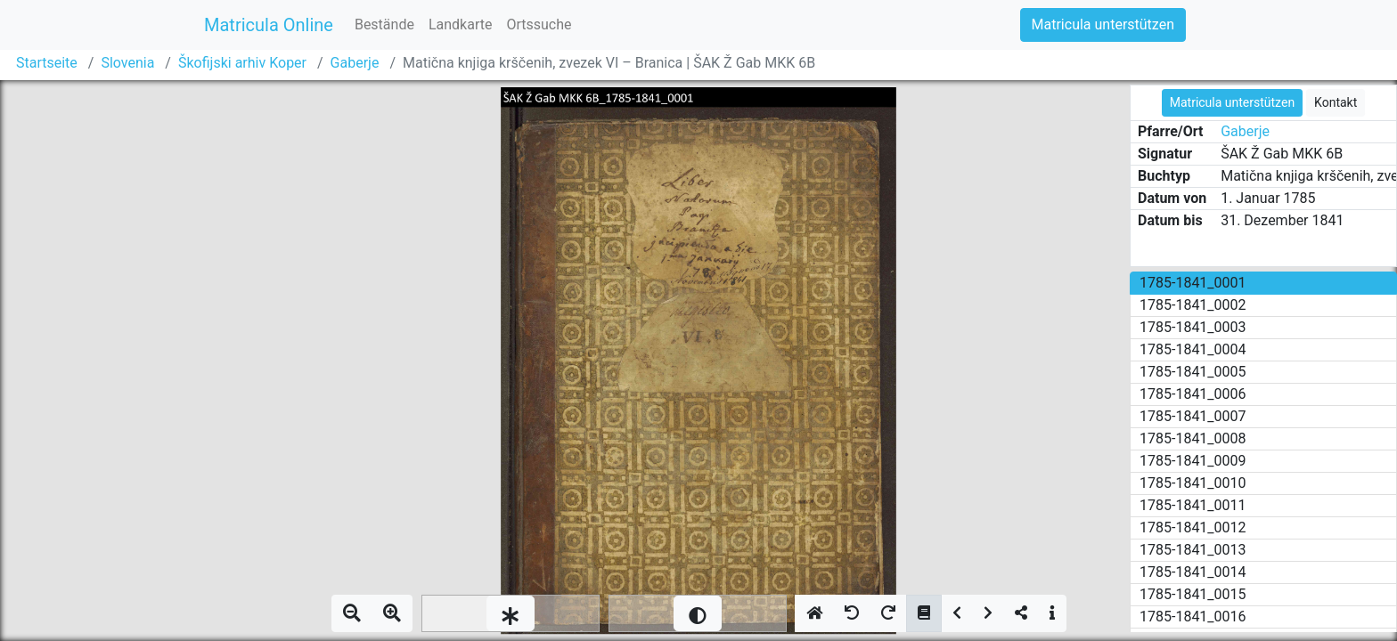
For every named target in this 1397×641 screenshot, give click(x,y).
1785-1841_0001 (1193, 282)
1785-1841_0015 (1193, 594)
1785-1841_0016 (1193, 616)
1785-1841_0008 (1193, 438)
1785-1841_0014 (1193, 572)
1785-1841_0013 (1193, 549)
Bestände (384, 24)
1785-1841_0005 (1193, 371)
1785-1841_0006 (1193, 393)
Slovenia (127, 62)
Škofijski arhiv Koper (242, 62)
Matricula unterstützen (1103, 24)
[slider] (510, 613)
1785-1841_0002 (1193, 304)
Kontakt (1335, 102)
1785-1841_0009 (1193, 460)
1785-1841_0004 (1193, 349)
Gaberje (355, 62)
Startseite (47, 62)
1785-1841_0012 (1193, 527)
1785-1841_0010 (1193, 483)
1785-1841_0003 (1193, 327)
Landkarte (461, 24)
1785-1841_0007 (1193, 416)
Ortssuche (538, 24)
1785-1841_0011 (1193, 505)
